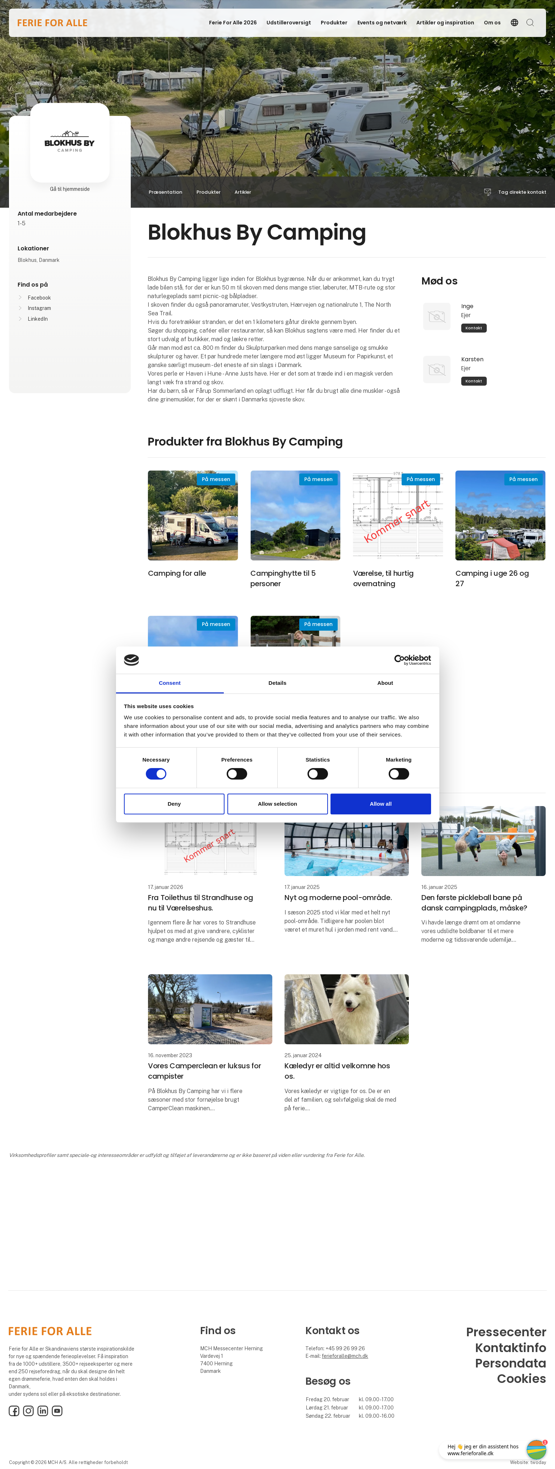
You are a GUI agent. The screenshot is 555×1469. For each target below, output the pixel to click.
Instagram (39, 308)
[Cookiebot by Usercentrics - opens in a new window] (399, 660)
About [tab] (385, 683)
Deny (174, 804)
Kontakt (474, 328)
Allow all (381, 804)
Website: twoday (528, 1462)
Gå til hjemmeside (70, 189)
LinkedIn (38, 319)
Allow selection (277, 804)
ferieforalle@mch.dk (345, 1356)
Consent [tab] (170, 683)
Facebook (39, 298)
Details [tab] (278, 683)
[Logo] (53, 22)
